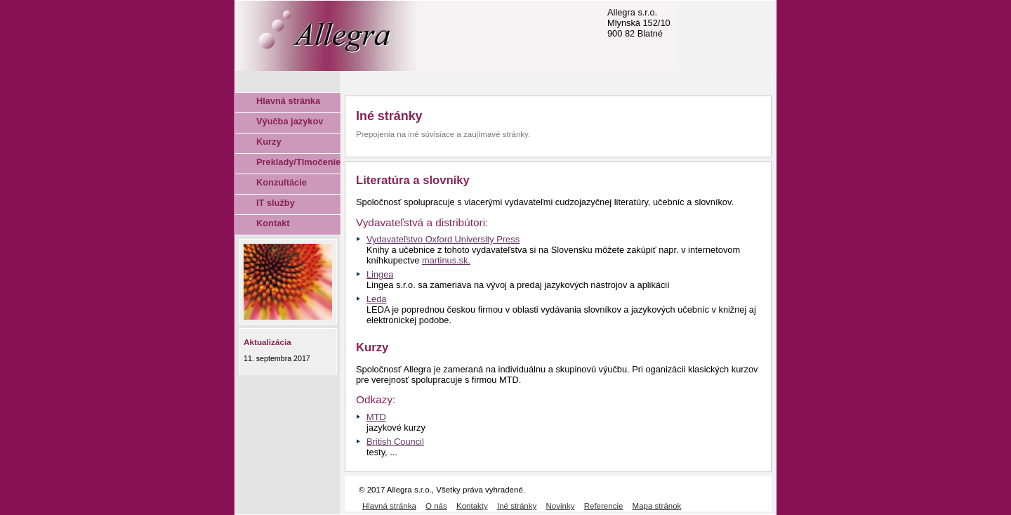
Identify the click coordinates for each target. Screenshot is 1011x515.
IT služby (275, 202)
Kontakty (472, 506)
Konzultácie (281, 182)
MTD (376, 417)
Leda (376, 299)
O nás (436, 506)
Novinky (560, 506)
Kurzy (269, 141)
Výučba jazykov (289, 121)
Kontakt (273, 223)
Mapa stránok (657, 506)
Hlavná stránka (288, 101)
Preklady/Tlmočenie (298, 162)
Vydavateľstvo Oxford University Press (443, 239)
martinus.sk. (446, 260)
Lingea (379, 274)
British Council (395, 441)
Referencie (603, 506)
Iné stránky (516, 506)
